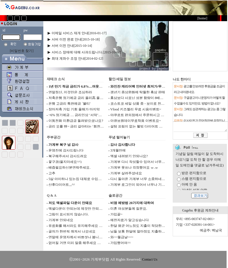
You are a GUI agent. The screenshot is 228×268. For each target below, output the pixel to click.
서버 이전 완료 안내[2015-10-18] (76, 39)
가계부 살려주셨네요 (126, 173)
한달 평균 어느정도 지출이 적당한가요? (140, 226)
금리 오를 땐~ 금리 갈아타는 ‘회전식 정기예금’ (83, 126)
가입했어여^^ (120, 243)
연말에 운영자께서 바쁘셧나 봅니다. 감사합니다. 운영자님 (92, 237)
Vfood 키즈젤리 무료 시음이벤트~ (135, 109)
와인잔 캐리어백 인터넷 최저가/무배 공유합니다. (147, 86)
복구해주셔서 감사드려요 (67, 156)
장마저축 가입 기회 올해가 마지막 (74, 109)
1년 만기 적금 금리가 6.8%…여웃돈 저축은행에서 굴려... (91, 86)
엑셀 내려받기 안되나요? (129, 156)
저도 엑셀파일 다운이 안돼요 (70, 203)
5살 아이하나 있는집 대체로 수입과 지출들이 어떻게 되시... (92, 179)
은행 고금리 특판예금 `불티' (69, 104)
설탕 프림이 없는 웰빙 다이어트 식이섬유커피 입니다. (151, 126)
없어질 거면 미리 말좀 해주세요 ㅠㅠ (76, 243)
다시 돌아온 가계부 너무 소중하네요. (138, 179)
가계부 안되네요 (60, 220)
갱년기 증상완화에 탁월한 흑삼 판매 (137, 92)
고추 (51, 173)
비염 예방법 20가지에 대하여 (132, 203)
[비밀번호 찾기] (22, 51)
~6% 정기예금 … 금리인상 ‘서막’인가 (76, 115)
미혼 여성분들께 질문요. (128, 209)
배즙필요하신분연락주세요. (69, 168)
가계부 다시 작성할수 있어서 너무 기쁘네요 (143, 162)
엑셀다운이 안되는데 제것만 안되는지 (77, 209)
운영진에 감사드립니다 (66, 150)
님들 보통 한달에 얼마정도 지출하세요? (140, 231)
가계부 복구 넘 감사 (63, 145)
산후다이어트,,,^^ (61, 185)
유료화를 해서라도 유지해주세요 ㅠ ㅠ (77, 226)
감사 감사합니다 (122, 145)
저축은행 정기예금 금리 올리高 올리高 (77, 98)
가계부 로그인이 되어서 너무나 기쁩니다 (141, 185)
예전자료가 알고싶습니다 (129, 220)
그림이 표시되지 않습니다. (68, 214)
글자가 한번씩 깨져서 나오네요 (71, 231)
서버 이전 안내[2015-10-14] (72, 46)
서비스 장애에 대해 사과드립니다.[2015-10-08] (86, 52)
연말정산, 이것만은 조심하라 (70, 92)
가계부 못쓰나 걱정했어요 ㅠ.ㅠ (134, 168)
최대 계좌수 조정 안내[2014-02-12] (77, 59)
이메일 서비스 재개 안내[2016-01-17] (79, 33)
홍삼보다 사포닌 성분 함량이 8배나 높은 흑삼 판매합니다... (154, 98)
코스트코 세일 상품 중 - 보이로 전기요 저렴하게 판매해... (153, 104)
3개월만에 (118, 150)
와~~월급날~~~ (121, 237)
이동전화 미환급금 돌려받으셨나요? (75, 121)
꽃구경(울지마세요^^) (64, 162)
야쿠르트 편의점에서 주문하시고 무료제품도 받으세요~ (152, 115)
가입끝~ (116, 214)
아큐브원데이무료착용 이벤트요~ (135, 121)
